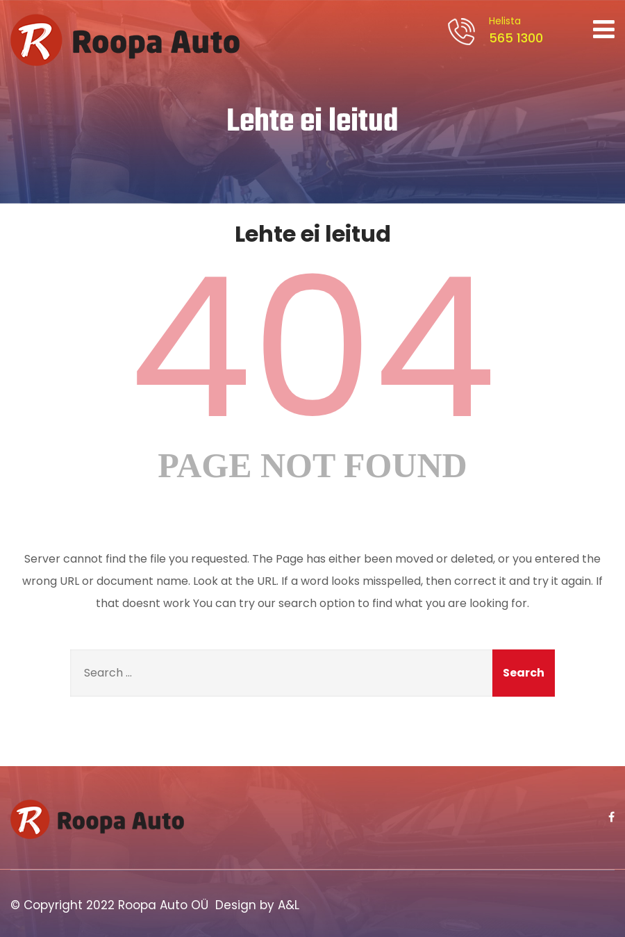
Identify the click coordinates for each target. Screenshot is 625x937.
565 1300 (514, 30)
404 (312, 348)
